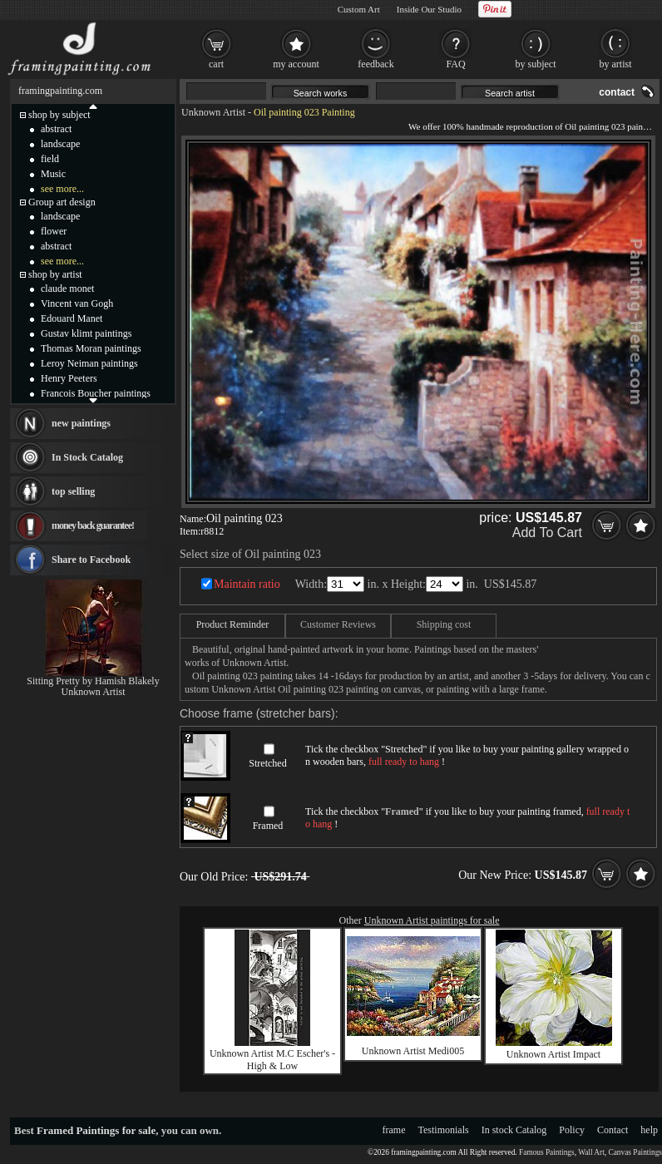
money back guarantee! (93, 525)
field (50, 159)
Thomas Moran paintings (91, 348)
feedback (375, 64)
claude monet (67, 288)
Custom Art (359, 9)
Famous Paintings (547, 1152)
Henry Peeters (69, 378)
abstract (56, 129)
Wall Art (591, 1152)
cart (216, 64)
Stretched (267, 763)
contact (617, 92)
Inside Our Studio (429, 9)
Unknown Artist (213, 112)
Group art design (62, 202)
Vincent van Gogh (77, 303)
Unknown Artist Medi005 (413, 1051)
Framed (268, 825)
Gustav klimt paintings (86, 333)
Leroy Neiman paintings (89, 363)
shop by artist (55, 274)
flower (54, 231)
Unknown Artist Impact (553, 1054)
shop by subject (59, 115)
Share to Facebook (91, 559)
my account (296, 64)
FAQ (455, 64)
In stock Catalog (514, 1130)
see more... (62, 189)
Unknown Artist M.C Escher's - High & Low (272, 1060)
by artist (616, 64)
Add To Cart (547, 532)
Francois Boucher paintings (96, 393)
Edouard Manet (71, 318)
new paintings (81, 423)
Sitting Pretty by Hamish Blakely (93, 681)
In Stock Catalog (87, 457)
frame (394, 1130)
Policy (572, 1130)
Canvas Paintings (635, 1152)
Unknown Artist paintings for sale (432, 920)
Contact (612, 1130)
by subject (536, 64)
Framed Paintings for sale (96, 1130)
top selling (73, 491)
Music (53, 174)
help (649, 1130)
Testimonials (443, 1130)
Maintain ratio (247, 584)
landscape (60, 144)
